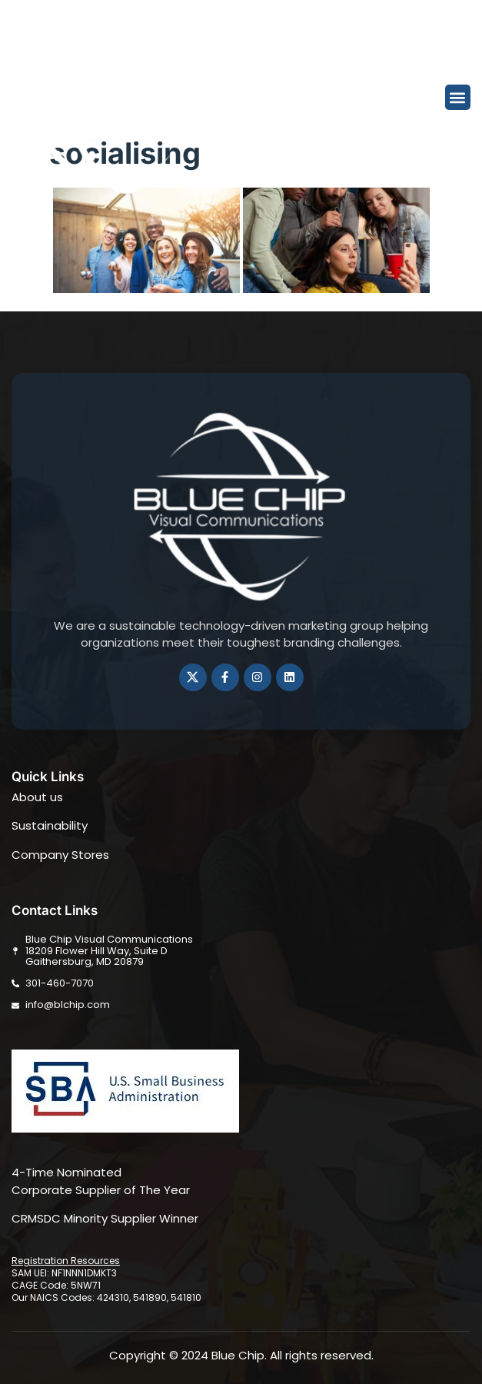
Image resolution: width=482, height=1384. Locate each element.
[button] (457, 97)
